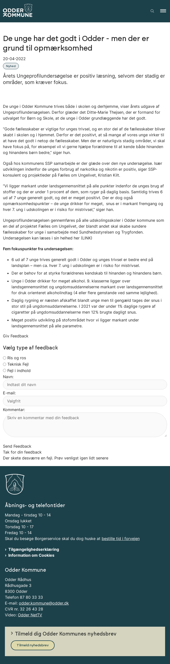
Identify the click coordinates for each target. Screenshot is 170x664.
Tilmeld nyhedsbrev (33, 645)
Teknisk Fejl (18, 364)
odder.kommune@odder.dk (44, 603)
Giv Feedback (15, 335)
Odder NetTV (30, 614)
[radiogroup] (4, 358)
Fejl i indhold (19, 370)
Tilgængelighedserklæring (33, 549)
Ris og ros (16, 357)
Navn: (8, 376)
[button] (165, 11)
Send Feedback (17, 446)
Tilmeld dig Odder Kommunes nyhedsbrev (65, 634)
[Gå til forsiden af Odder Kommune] (72, 11)
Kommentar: (14, 409)
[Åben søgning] (152, 11)
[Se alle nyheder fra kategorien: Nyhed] (11, 65)
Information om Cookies (31, 555)
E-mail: (9, 392)
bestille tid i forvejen (121, 538)
